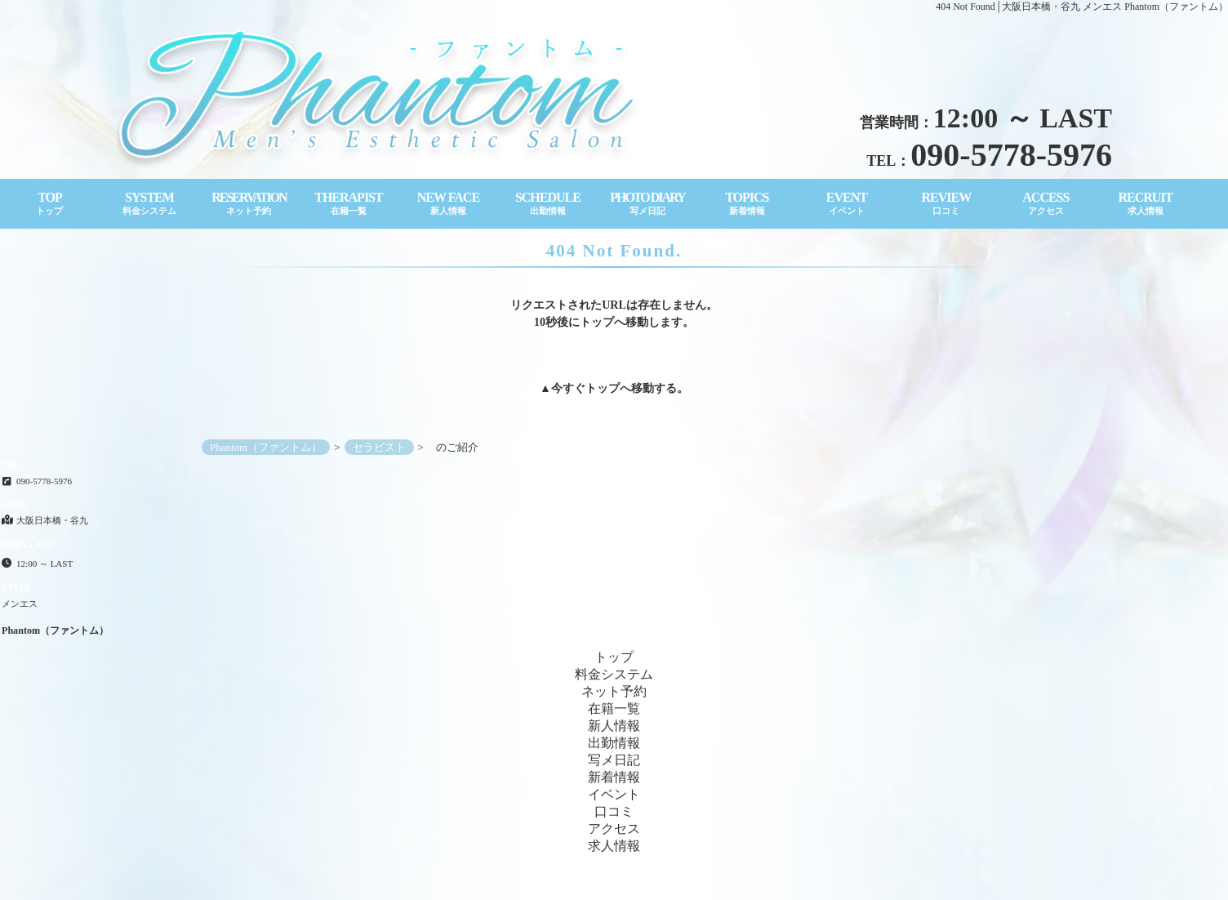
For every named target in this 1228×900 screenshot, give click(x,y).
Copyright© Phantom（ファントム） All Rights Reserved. (614, 884)
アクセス (614, 828)
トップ (602, 388)
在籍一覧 (614, 708)
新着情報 (614, 777)
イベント (614, 794)
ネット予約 (614, 691)
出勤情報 (614, 743)
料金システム (614, 674)
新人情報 (614, 726)
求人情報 (614, 846)
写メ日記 (614, 760)
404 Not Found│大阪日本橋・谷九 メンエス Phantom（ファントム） (1082, 6)
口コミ (614, 811)
